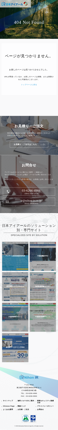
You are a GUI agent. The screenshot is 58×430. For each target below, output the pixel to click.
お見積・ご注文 (23, 409)
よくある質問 (8, 409)
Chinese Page (9, 406)
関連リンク (22, 406)
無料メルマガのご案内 (26, 401)
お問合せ (40, 409)
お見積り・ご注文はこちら (25, 144)
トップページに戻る (29, 85)
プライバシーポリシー (45, 406)
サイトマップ (8, 401)
